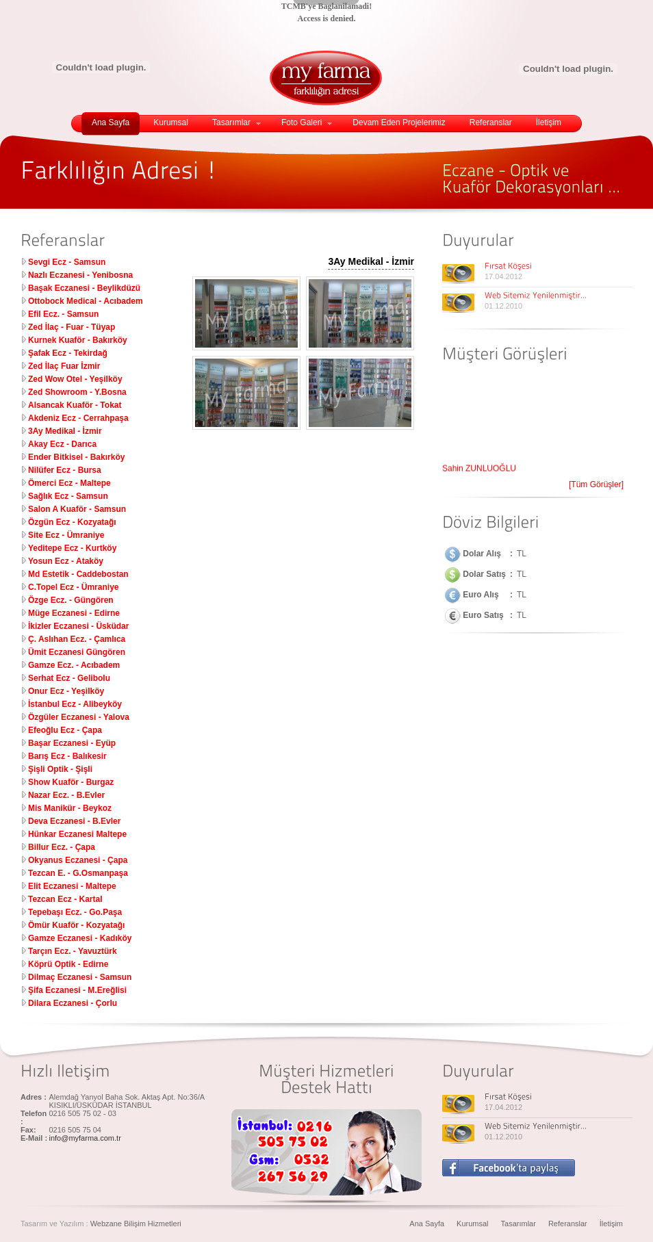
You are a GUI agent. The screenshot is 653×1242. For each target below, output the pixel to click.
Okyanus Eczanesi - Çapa (77, 860)
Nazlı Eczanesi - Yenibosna (80, 275)
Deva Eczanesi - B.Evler (74, 821)
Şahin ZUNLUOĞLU (479, 471)
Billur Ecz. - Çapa (61, 847)
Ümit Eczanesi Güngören (76, 652)
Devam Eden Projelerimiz (399, 122)
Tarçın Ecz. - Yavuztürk (72, 951)
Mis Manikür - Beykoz (70, 808)
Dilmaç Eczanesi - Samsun (79, 977)
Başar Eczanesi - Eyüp (72, 743)
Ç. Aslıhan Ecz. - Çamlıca (76, 639)
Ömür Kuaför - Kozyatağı (76, 925)
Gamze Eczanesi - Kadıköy (79, 938)
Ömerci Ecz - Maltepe (69, 483)
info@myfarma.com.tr (85, 1138)
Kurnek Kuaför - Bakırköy (77, 340)
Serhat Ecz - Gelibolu (69, 678)
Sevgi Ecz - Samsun (66, 262)
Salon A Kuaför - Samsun (77, 509)
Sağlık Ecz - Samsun (68, 496)
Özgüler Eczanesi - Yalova (78, 717)
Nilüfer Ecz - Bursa (64, 470)
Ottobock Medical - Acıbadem (85, 301)
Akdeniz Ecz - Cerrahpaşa (78, 418)
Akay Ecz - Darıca (62, 444)
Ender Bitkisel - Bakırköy (76, 457)
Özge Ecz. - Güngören (71, 600)
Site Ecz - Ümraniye (66, 535)
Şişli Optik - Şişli (60, 769)
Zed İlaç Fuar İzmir (64, 366)
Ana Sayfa (110, 122)
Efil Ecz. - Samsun (63, 314)
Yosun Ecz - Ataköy (65, 561)
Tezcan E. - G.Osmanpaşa (78, 873)
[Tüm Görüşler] (596, 484)
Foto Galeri (306, 122)
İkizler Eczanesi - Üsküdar (78, 626)
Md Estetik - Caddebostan (78, 574)
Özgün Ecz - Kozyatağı (72, 522)
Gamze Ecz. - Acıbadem (74, 665)
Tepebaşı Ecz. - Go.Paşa (75, 912)
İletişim (548, 122)
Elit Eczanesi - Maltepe (72, 886)
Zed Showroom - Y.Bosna (77, 392)
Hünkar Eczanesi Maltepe (77, 834)
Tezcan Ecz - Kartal (65, 899)
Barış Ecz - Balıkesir (67, 756)
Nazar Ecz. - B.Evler (66, 795)
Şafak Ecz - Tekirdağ (67, 353)
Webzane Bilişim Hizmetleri (135, 1223)
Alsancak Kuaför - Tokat (74, 405)
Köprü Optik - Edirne (68, 964)
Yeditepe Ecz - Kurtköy (72, 548)
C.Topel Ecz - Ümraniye (73, 587)
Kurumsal (170, 122)
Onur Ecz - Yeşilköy (66, 691)
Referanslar (491, 122)
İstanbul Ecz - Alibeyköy (75, 704)
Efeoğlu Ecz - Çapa (65, 730)
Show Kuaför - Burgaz (71, 782)
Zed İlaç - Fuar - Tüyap (71, 327)
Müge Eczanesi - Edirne (74, 613)
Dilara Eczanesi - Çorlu (72, 1003)
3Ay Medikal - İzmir (65, 431)
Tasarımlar (236, 122)
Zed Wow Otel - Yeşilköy (75, 379)
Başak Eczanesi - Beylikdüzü (84, 288)
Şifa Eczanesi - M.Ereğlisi (77, 990)
